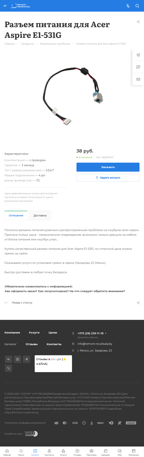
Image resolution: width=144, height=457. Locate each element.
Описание (16, 215)
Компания (12, 332)
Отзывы (32, 344)
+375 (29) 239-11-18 (90, 333)
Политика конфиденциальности (25, 422)
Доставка (40, 215)
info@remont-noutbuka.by (94, 344)
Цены (53, 332)
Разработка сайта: (13, 434)
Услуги (34, 332)
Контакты (54, 344)
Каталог (10, 344)
